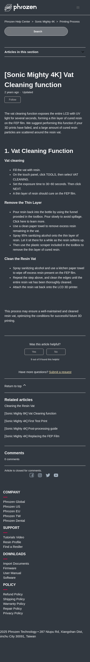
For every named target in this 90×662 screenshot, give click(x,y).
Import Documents (16, 563)
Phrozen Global (14, 501)
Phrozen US (11, 506)
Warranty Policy (14, 603)
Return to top (15, 385)
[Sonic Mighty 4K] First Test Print (25, 421)
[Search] (36, 31)
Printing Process (70, 21)
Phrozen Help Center (17, 21)
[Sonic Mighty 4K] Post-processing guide (30, 428)
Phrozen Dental (14, 520)
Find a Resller (13, 546)
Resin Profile (12, 542)
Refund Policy (13, 594)
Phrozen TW (12, 516)
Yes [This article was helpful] (34, 351)
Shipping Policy (14, 599)
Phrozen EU (11, 511)
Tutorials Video (13, 537)
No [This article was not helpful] (55, 351)
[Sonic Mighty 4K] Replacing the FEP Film (31, 436)
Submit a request (60, 372)
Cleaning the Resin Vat (19, 406)
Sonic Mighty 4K (45, 21)
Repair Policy (12, 608)
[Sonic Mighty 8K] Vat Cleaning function (30, 413)
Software (9, 577)
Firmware (9, 568)
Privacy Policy (13, 613)
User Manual (12, 573)
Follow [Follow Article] (12, 99)
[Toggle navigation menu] (78, 7)
